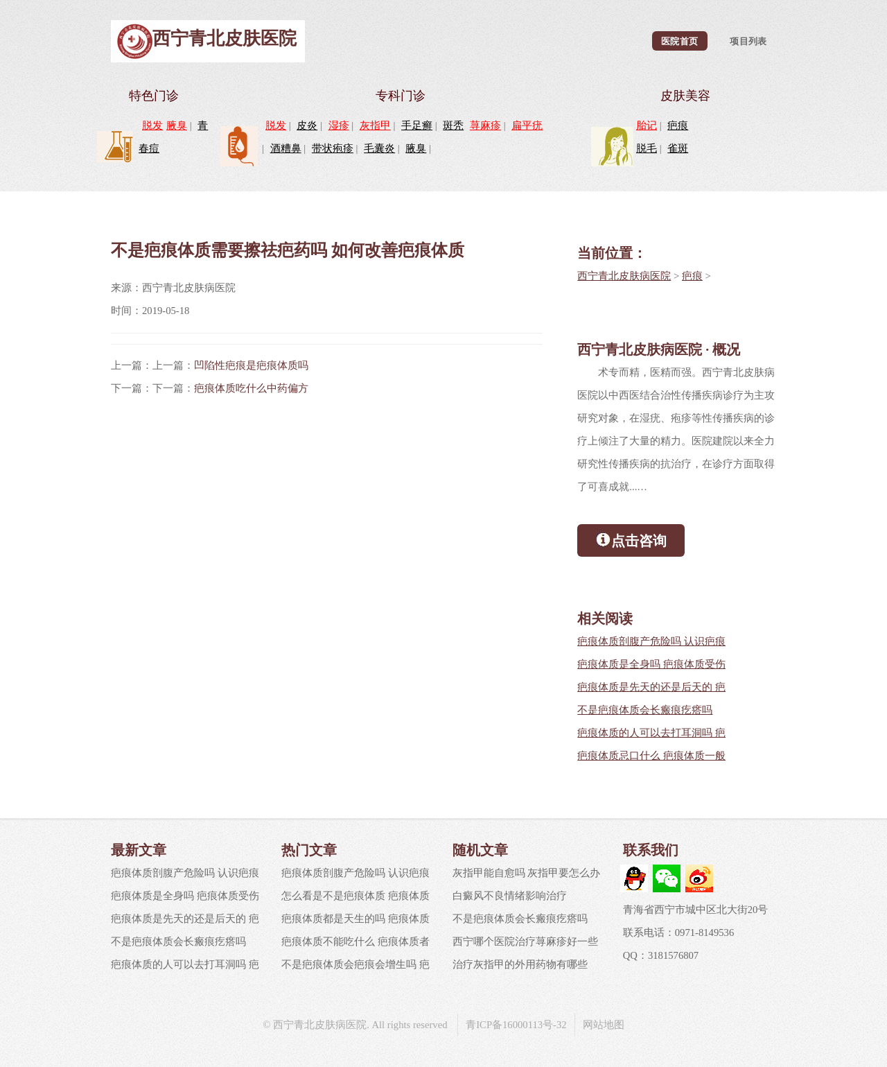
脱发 (152, 125)
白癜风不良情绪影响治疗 (510, 895)
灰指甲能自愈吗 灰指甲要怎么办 (527, 872)
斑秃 (453, 125)
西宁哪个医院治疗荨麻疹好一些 (525, 941)
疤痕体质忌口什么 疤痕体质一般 (651, 755)
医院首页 (679, 40)
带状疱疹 (332, 148)
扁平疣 (527, 125)
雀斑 (677, 148)
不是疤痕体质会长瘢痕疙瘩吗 (644, 709)
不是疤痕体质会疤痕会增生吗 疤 (355, 964)
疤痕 (677, 125)
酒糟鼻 (285, 148)
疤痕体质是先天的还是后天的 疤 (651, 687)
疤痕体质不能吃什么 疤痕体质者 (355, 941)
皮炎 (307, 125)
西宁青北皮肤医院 (224, 38)
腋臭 (176, 125)
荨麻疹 (485, 125)
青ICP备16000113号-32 (516, 1024)
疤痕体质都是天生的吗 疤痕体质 (355, 918)
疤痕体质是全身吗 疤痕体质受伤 (651, 664)
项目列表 (748, 40)
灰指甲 (375, 125)
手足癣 (416, 125)
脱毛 (646, 148)
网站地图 (603, 1024)
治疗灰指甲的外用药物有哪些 (520, 964)
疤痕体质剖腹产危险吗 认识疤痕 (651, 641)
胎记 (646, 125)
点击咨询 (631, 539)
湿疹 (338, 125)
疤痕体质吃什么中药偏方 (251, 388)
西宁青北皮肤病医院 (624, 275)
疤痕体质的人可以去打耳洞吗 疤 (651, 732)
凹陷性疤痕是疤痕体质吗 (251, 365)
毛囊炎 (379, 148)
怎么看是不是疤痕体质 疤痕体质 (355, 895)
